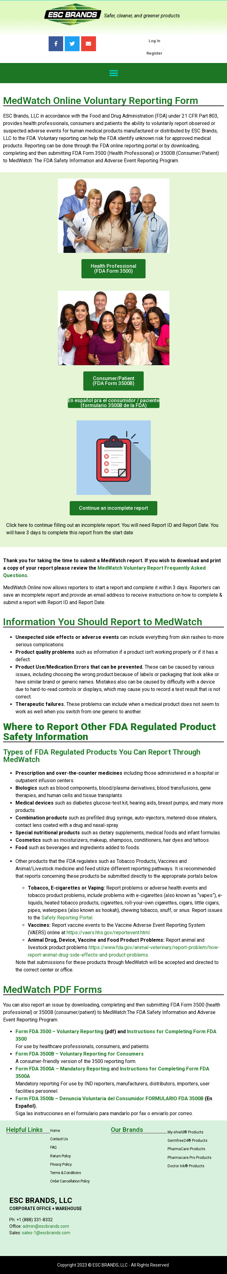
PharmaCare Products (186, 1149)
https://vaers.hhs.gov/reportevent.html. (109, 932)
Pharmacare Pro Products (190, 1157)
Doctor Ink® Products (186, 1166)
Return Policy (60, 1156)
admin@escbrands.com (46, 1226)
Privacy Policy (61, 1164)
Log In (154, 40)
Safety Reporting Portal (66, 918)
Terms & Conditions (65, 1173)
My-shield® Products (185, 1132)
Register (154, 53)
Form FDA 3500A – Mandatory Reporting (62, 1069)
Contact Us (59, 1139)
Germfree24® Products (187, 1140)
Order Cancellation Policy (70, 1181)
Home (55, 1130)
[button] (113, 73)
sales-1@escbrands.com (46, 1232)
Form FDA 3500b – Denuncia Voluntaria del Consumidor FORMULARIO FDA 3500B (109, 1098)
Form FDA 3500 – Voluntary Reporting (59, 1031)
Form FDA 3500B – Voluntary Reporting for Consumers (79, 1054)
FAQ (53, 1147)
